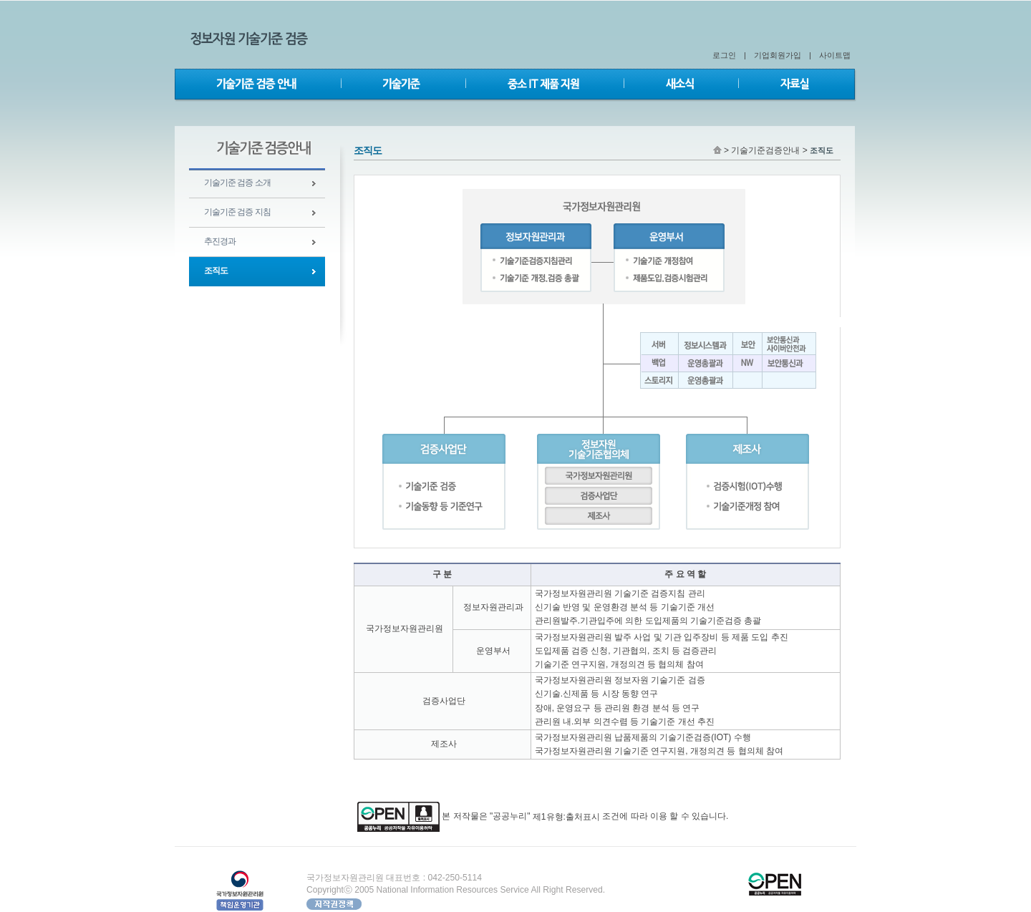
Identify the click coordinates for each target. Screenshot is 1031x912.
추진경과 (220, 241)
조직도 (216, 271)
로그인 (724, 55)
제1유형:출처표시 (566, 817)
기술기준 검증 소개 (237, 183)
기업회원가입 (777, 55)
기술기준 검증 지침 (237, 212)
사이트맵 (835, 55)
